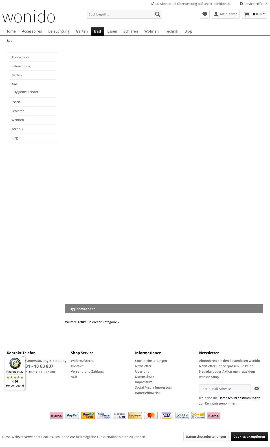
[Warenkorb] (254, 14)
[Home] (10, 31)
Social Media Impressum (153, 387)
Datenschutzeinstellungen (206, 436)
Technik (17, 129)
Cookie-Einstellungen (151, 360)
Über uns (142, 371)
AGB (74, 376)
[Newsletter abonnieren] (256, 388)
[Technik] (171, 31)
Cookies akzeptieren (249, 436)
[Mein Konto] (226, 14)
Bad (14, 84)
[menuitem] (124, 14)
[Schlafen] (130, 31)
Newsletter (143, 366)
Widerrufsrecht (82, 360)
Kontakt (77, 366)
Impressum (143, 382)
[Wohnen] (151, 31)
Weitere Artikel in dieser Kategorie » (92, 322)
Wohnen (17, 120)
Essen (15, 102)
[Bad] (97, 31)
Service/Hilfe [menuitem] (251, 4)
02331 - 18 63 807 (35, 366)
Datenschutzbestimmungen (239, 398)
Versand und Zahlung (87, 371)
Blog (14, 138)
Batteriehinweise (147, 393)
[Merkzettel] (205, 14)
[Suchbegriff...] (124, 14)
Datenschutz (144, 376)
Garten (16, 75)
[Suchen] (157, 14)
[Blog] (188, 31)
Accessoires (20, 57)
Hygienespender (26, 92)
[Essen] (112, 31)
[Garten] (82, 31)
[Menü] (22, 358)
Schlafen (17, 111)
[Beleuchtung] (59, 31)
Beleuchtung (21, 66)
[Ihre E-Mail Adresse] (224, 388)
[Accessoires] (32, 31)
